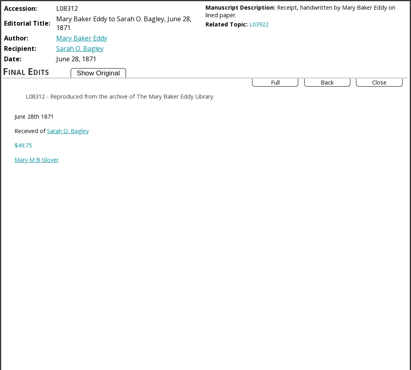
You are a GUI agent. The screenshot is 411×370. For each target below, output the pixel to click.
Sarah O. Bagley (80, 48)
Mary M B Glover (36, 160)
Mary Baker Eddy (81, 38)
